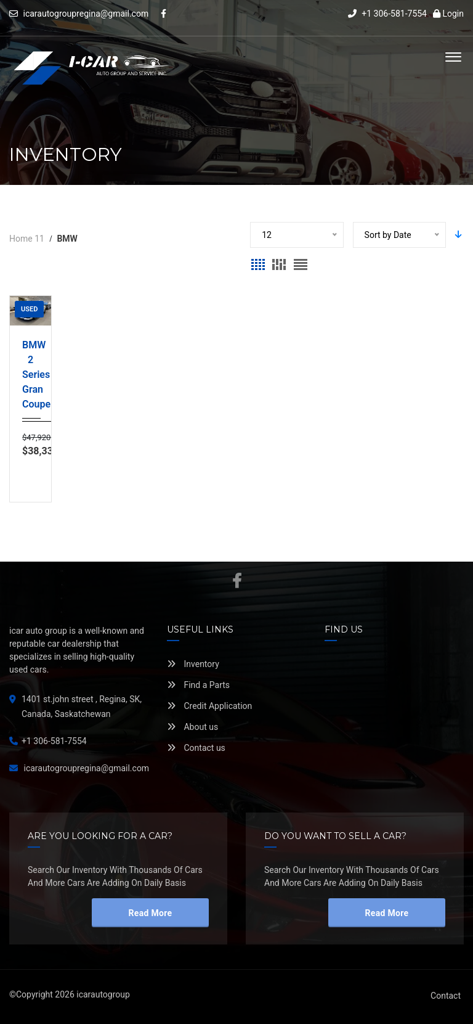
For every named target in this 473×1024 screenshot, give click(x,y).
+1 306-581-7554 (387, 13)
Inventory (193, 664)
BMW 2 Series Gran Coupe (30, 374)
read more (150, 913)
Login (448, 13)
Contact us (196, 748)
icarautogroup (103, 994)
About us (192, 727)
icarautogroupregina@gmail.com (85, 13)
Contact (446, 996)
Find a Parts (198, 685)
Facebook (236, 580)
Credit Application (209, 706)
